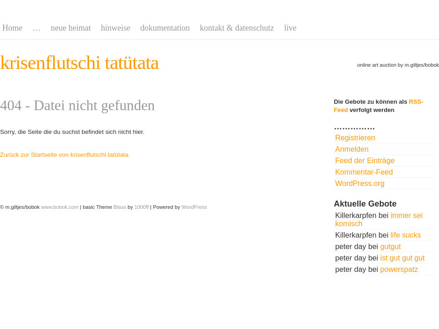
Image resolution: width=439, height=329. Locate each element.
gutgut (390, 246)
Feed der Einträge (365, 160)
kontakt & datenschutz (237, 27)
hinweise (115, 27)
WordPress (194, 207)
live (290, 27)
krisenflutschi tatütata (79, 62)
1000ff (141, 207)
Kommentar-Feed (364, 172)
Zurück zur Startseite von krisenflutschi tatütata (64, 154)
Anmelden (352, 149)
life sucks (406, 235)
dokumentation (165, 27)
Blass (119, 207)
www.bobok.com (60, 207)
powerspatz (399, 269)
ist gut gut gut (402, 258)
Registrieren (355, 137)
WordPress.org (360, 183)
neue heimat (71, 27)
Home (12, 27)
